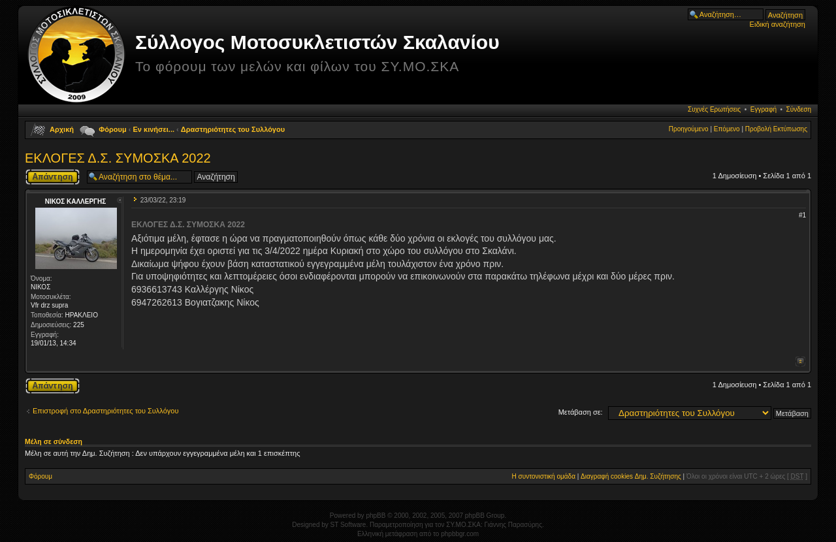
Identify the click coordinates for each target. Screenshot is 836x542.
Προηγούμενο (689, 129)
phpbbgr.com (460, 533)
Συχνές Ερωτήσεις (714, 109)
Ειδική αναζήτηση (777, 24)
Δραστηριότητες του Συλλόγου (233, 129)
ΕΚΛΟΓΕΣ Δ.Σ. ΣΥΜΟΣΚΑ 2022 (118, 158)
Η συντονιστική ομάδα (543, 476)
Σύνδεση (798, 109)
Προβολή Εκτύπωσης (776, 129)
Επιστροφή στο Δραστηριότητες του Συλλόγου (105, 411)
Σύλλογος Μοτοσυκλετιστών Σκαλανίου (317, 42)
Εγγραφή (763, 109)
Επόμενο (727, 129)
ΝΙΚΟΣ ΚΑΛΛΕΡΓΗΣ (75, 201)
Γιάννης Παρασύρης (513, 524)
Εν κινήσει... (154, 129)
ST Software (348, 524)
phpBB (375, 515)
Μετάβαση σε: (580, 412)
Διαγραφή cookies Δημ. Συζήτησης (631, 476)
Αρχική (62, 129)
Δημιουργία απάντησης (52, 176)
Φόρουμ (112, 129)
